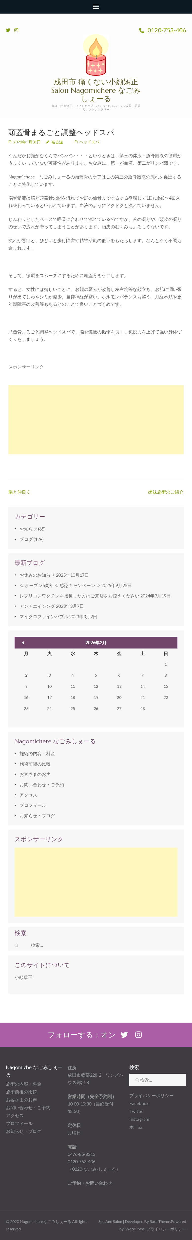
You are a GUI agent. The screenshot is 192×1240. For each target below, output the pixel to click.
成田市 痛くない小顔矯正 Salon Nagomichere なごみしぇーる (96, 90)
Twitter (136, 1111)
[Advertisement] (96, 419)
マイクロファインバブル (43, 616)
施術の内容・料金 (37, 753)
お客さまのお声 (35, 774)
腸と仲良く (19, 492)
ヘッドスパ (89, 141)
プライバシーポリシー (151, 1095)
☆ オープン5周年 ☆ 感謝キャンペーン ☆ (59, 585)
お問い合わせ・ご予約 (41, 784)
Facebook (139, 1103)
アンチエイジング (37, 606)
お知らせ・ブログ (37, 815)
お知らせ (28, 529)
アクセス (28, 795)
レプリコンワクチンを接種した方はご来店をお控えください (79, 595)
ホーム (136, 1127)
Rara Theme (160, 1221)
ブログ (26, 539)
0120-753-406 (162, 30)
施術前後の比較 (35, 763)
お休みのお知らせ (37, 575)
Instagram (139, 1119)
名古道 (57, 141)
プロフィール (32, 805)
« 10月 (23, 643)
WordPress (135, 1228)
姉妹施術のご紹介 (166, 492)
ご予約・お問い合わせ (90, 1183)
